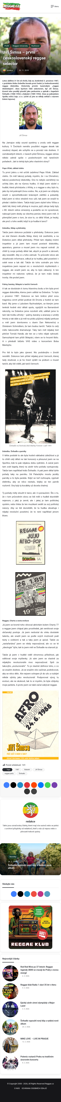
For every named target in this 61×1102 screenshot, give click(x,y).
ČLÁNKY (15, 21)
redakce (10, 70)
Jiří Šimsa (38, 770)
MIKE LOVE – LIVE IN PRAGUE (34, 1039)
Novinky (13, 857)
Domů (6, 21)
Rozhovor (25, 21)
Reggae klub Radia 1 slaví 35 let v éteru (38, 985)
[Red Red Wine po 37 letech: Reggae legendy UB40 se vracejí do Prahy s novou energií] (10, 973)
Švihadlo (22, 773)
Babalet (27, 770)
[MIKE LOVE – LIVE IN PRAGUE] (10, 1045)
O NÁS (17, 1088)
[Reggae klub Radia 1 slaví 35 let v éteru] (10, 991)
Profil (7, 46)
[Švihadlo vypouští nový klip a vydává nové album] (10, 1027)
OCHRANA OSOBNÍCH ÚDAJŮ (34, 1088)
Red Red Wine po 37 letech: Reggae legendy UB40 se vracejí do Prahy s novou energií (39, 970)
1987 (17, 770)
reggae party (9, 773)
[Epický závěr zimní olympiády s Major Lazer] (10, 1009)
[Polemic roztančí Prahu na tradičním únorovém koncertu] (10, 1063)
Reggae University (20, 46)
